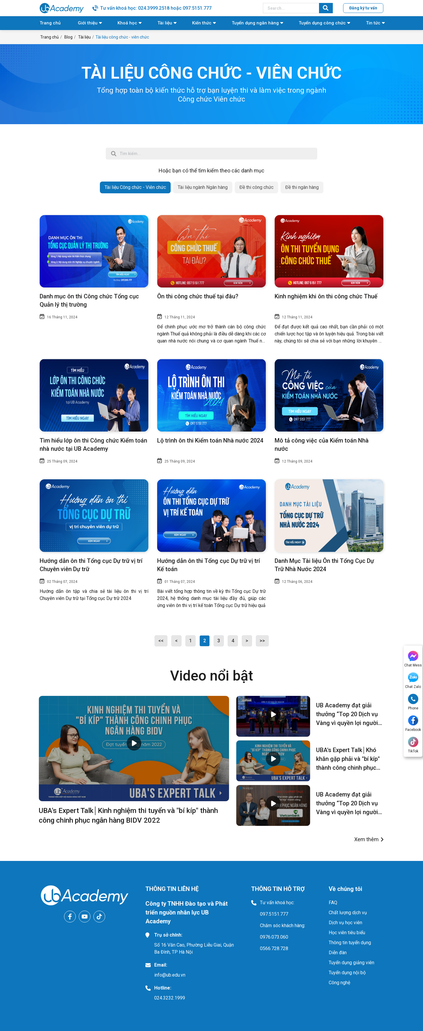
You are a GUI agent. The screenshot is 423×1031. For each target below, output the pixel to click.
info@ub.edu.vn (169, 975)
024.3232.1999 (169, 998)
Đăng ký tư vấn (363, 8)
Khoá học (127, 23)
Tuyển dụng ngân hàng (255, 23)
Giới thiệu (88, 23)
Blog (68, 37)
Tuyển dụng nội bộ (347, 972)
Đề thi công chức (256, 187)
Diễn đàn (338, 952)
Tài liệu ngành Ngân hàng (203, 187)
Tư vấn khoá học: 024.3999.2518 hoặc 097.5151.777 (156, 8)
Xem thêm (366, 839)
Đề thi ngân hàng (302, 187)
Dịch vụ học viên (345, 922)
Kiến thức (202, 23)
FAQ (333, 902)
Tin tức (373, 23)
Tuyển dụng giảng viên (351, 962)
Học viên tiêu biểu (347, 932)
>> (262, 640)
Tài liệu (164, 23)
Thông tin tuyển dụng (350, 942)
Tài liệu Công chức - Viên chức (135, 187)
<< (161, 640)
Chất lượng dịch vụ (348, 912)
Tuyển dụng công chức (322, 23)
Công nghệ (339, 982)
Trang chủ (50, 23)
